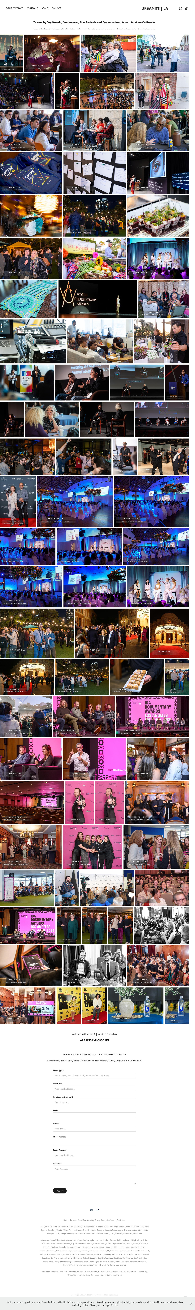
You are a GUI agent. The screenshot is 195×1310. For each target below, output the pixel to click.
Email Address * (60, 1150)
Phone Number (59, 1137)
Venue (55, 1110)
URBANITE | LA (154, 8)
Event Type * (58, 1070)
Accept (105, 1305)
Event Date (58, 1084)
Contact (56, 8)
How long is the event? (63, 1097)
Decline (114, 1305)
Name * (56, 1123)
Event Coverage (14, 8)
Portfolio (32, 8)
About (45, 8)
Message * (57, 1163)
